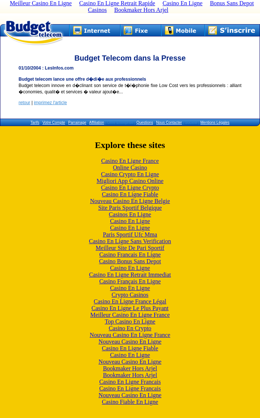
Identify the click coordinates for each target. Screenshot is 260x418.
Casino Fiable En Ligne (130, 402)
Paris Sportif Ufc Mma (130, 234)
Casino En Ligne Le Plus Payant (130, 308)
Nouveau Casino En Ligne (129, 341)
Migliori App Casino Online (130, 181)
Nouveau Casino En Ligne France (130, 335)
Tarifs (34, 122)
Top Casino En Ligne (130, 321)
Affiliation (96, 122)
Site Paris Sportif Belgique (130, 208)
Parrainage (77, 122)
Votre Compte (53, 122)
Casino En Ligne (130, 221)
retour (24, 102)
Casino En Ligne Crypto (130, 187)
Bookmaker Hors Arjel (141, 10)
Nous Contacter (169, 122)
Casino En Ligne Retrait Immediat (130, 274)
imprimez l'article (50, 102)
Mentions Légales (214, 122)
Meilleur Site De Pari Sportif (130, 248)
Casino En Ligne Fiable (130, 194)
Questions (144, 122)
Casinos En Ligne (130, 214)
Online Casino (130, 167)
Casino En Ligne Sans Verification (130, 241)
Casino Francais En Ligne (130, 254)
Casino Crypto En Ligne (130, 174)
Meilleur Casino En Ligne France (130, 315)
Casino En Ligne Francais (130, 382)
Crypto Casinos (129, 295)
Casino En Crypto (130, 328)
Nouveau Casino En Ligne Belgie (130, 201)
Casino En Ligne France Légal (130, 301)
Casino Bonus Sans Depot (130, 261)
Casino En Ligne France (130, 161)
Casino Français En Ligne (130, 281)
